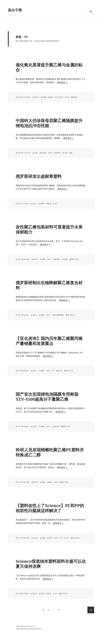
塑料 (44, 97)
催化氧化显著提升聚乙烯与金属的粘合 (49, 67)
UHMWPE (56, 426)
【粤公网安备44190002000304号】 (29, 629)
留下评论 (75, 259)
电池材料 (57, 153)
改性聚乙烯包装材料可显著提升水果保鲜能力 (49, 229)
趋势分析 (59, 371)
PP (53, 371)
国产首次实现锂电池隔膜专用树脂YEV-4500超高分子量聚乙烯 (47, 396)
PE (68, 97)
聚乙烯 (64, 153)
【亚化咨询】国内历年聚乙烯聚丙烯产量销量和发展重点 (49, 341)
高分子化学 (59, 97)
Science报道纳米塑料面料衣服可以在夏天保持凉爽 (51, 563)
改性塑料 (64, 259)
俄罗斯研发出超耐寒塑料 (39, 176)
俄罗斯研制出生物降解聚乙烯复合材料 (49, 285)
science (66, 538)
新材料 (50, 97)
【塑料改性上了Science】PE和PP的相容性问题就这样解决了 (50, 508)
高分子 (36, 97)
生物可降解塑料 (58, 315)
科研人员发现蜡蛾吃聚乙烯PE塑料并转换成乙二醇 (50, 452)
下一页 (90, 610)
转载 (36, 153)
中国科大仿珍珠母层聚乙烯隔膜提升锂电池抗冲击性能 (49, 123)
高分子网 (15, 10)
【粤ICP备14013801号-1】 (26, 626)
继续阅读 (62, 82)
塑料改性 (74, 97)
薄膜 (70, 153)
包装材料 (56, 259)
